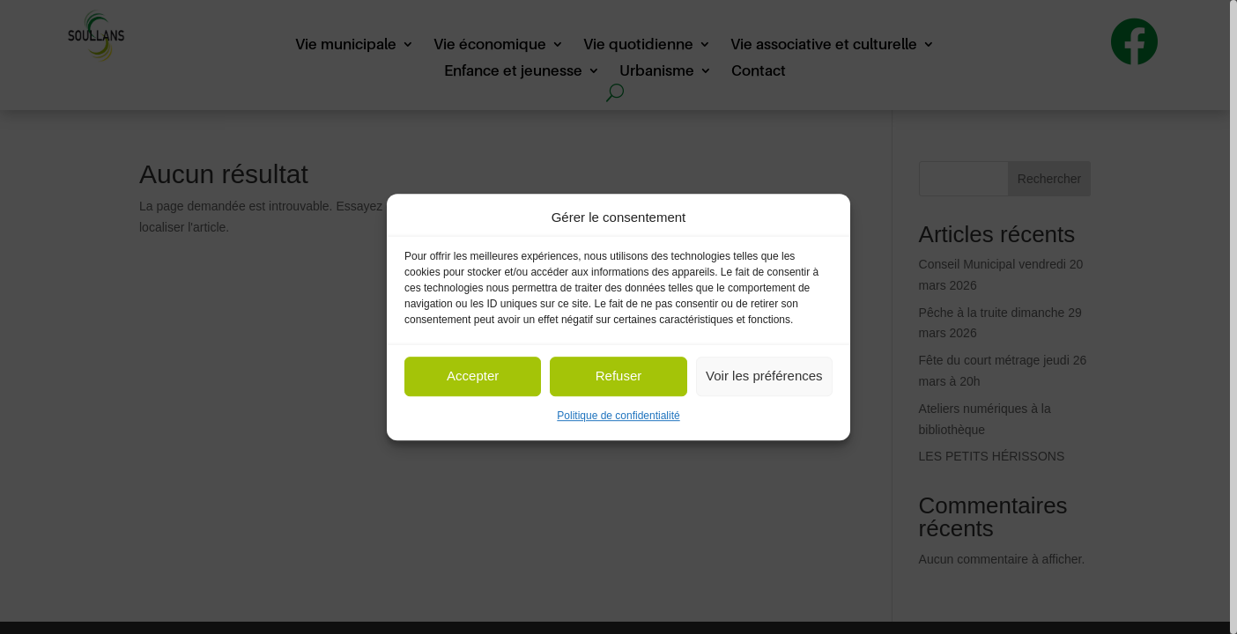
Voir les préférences (764, 376)
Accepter (473, 376)
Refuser (619, 376)
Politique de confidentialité (618, 415)
